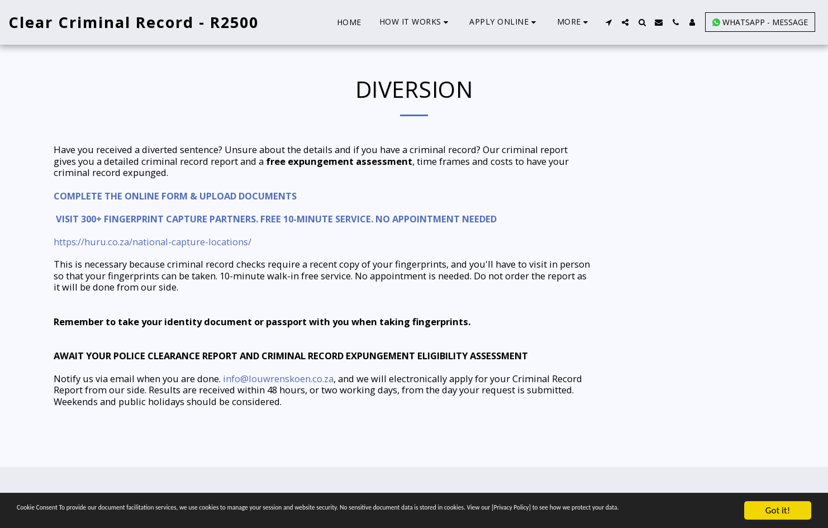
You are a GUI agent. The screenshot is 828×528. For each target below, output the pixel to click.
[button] (415, 22)
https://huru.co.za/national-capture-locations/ (152, 241)
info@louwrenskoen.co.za (278, 378)
